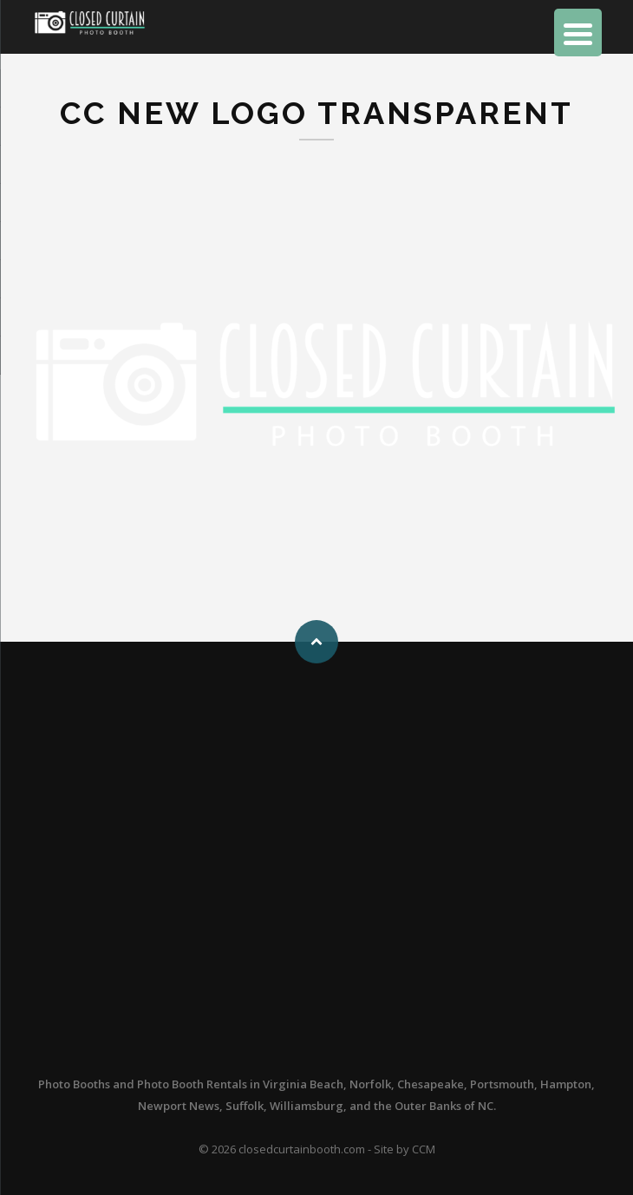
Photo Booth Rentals (192, 1084)
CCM (423, 1149)
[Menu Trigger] (578, 32)
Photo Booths (74, 1084)
